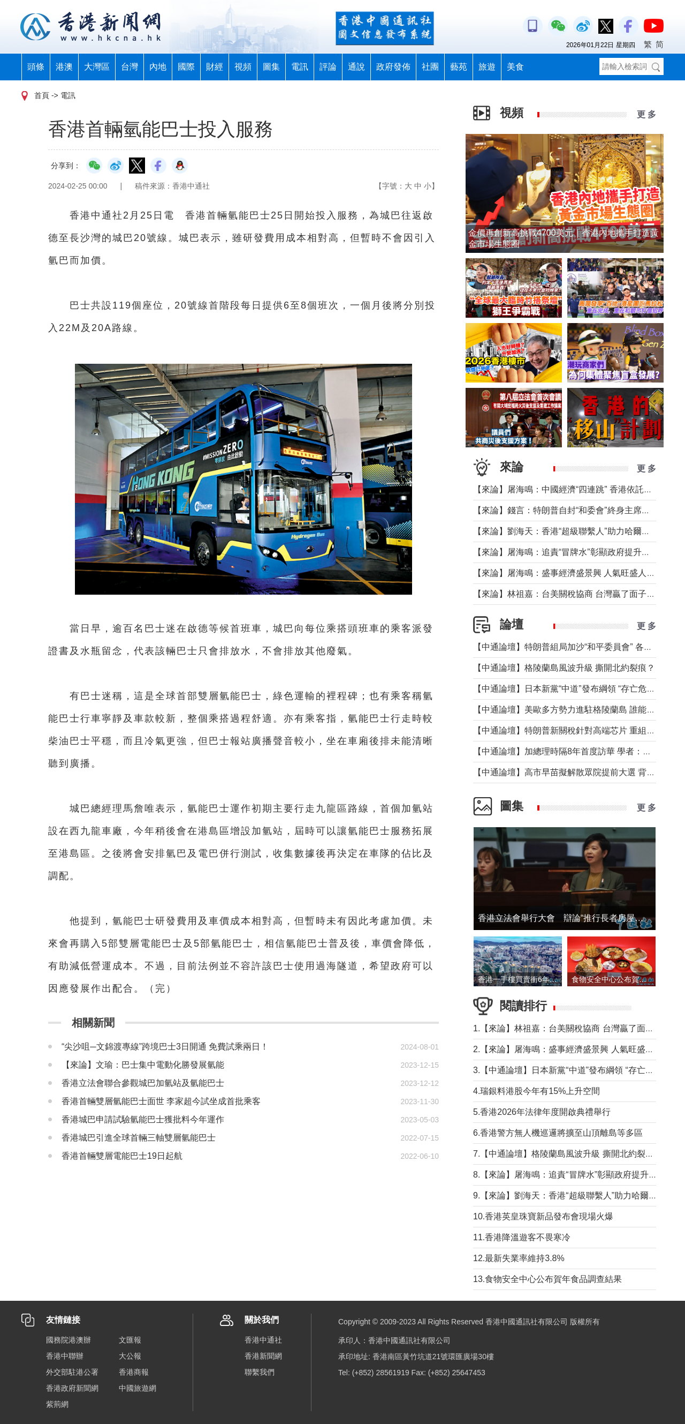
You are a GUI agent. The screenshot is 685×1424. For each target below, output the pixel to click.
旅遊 (487, 66)
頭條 (35, 66)
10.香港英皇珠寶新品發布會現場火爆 (547, 1216)
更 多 (646, 114)
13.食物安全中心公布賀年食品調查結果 (547, 1279)
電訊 (299, 66)
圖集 (271, 66)
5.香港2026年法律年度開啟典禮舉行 (542, 1111)
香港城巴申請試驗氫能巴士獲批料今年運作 (143, 1119)
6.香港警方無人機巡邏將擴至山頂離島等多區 (558, 1132)
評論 (328, 66)
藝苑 (458, 66)
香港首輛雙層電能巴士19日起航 (122, 1155)
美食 (515, 66)
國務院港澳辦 (68, 1340)
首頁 (41, 95)
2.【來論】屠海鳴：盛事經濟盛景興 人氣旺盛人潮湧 (572, 1049)
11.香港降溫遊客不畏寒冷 (521, 1237)
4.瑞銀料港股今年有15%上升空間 (536, 1091)
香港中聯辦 (64, 1356)
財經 (214, 66)
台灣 (129, 66)
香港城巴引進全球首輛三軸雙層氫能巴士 (139, 1137)
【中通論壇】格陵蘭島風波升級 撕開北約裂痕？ (564, 667)
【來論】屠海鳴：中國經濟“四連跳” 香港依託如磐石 (571, 489)
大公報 (130, 1356)
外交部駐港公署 (72, 1372)
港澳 (64, 66)
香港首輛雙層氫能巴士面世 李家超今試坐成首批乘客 (161, 1101)
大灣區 (97, 66)
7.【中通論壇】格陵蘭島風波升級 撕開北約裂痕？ (568, 1153)
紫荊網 (57, 1404)
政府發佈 (393, 66)
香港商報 (134, 1372)
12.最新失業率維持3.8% (523, 1258)
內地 (157, 66)
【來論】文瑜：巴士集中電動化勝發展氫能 (143, 1064)
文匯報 (130, 1340)
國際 (186, 66)
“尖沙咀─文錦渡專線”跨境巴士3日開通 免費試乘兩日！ (165, 1046)
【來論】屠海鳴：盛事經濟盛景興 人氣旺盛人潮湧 (568, 573)
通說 (356, 66)
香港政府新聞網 (72, 1388)
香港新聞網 (263, 1356)
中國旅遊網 (137, 1388)
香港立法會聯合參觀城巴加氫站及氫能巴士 (143, 1083)
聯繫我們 (260, 1372)
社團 (430, 66)
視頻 (243, 66)
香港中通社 (263, 1340)
